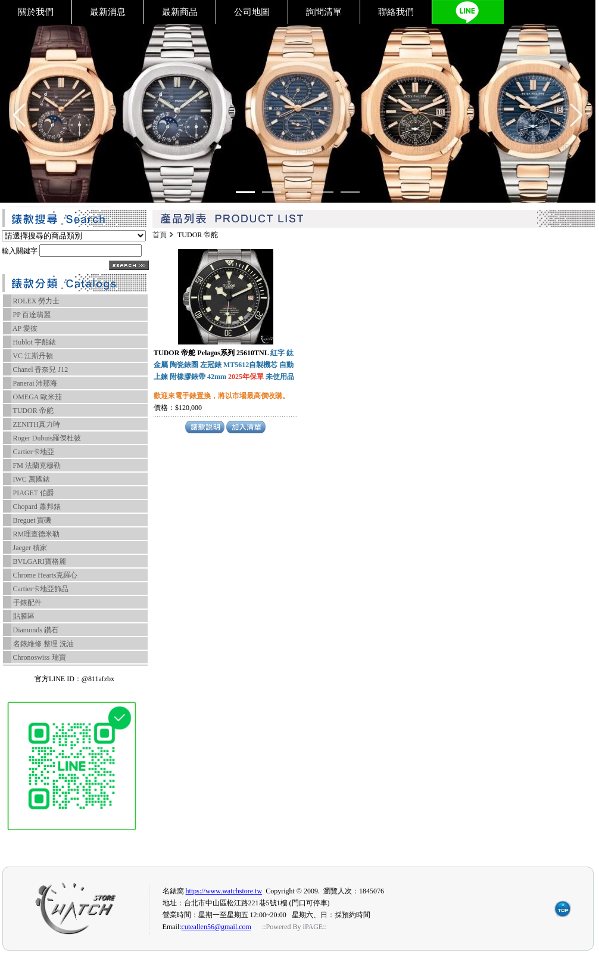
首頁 (159, 235)
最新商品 (180, 12)
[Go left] (19, 115)
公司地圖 (252, 12)
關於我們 (36, 12)
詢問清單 (324, 12)
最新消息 (108, 12)
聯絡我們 (396, 12)
